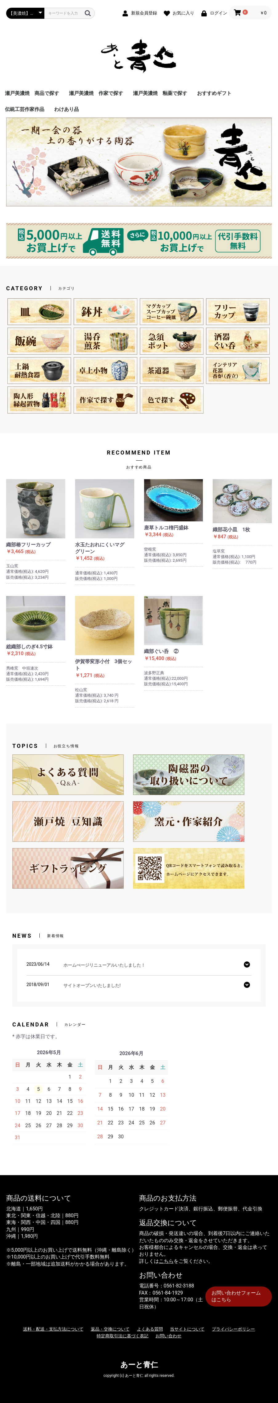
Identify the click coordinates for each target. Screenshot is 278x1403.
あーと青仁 (139, 1364)
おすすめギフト (214, 93)
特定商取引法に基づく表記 (122, 1335)
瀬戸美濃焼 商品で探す (32, 93)
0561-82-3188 (179, 1286)
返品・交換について (110, 1329)
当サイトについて (187, 1329)
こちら (166, 1261)
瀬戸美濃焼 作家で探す (96, 93)
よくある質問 (150, 1329)
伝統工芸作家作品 (24, 109)
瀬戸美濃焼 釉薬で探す (160, 93)
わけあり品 (66, 109)
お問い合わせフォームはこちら (236, 1296)
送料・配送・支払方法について (53, 1329)
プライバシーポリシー (233, 1329)
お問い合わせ (168, 1335)
